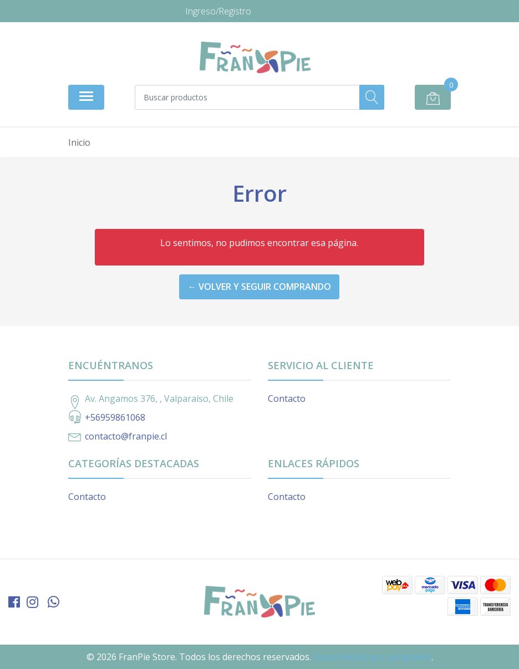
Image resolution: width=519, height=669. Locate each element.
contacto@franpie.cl (126, 436)
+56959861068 (115, 417)
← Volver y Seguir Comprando (259, 286)
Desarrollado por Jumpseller (372, 657)
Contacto (287, 398)
